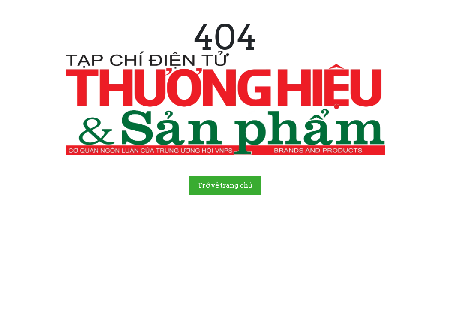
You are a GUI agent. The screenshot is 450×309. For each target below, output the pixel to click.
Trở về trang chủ (225, 185)
